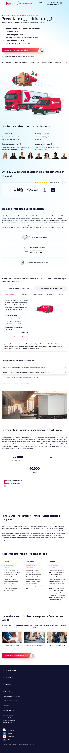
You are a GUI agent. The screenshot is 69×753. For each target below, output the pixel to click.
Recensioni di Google (55, 182)
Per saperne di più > (41, 149)
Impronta (32, 744)
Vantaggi (8, 62)
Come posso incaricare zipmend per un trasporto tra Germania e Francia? (34, 367)
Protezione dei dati (23, 744)
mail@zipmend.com (53, 4)
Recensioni (58, 62)
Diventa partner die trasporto (11, 696)
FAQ (38, 62)
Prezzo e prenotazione (25, 3)
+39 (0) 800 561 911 (9, 710)
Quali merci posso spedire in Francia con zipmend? (34, 383)
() (53, 2)
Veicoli (32, 62)
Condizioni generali (13, 744)
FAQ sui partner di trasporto (11, 700)
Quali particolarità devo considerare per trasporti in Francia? (34, 377)
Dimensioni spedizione (20, 62)
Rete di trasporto (47, 62)
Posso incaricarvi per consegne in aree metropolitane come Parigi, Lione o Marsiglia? (34, 372)
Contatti (5, 744)
